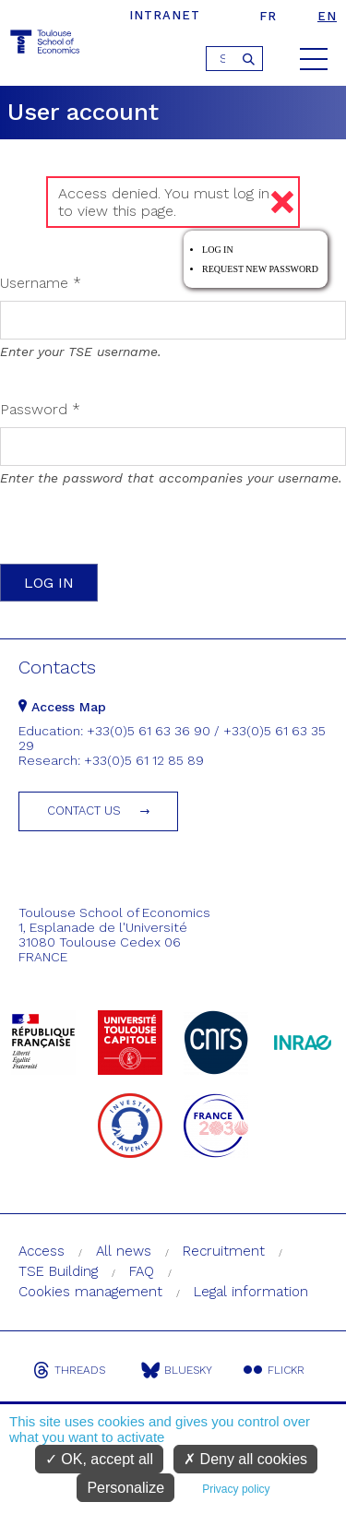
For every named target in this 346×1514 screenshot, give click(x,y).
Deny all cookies (245, 1459)
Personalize (125, 1488)
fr (268, 16)
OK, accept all (99, 1459)
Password (40, 409)
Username (40, 283)
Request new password (260, 269)
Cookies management (90, 1291)
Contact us (84, 810)
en (327, 16)
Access (41, 1251)
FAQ (141, 1271)
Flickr (274, 1370)
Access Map (62, 706)
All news (123, 1251)
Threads (69, 1370)
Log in (217, 249)
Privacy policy (235, 1489)
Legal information (251, 1291)
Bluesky (176, 1370)
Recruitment (224, 1251)
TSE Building (58, 1271)
